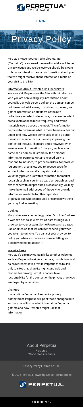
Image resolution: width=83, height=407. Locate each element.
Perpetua (41, 350)
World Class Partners (41, 354)
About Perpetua (41, 345)
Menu (41, 21)
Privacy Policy (32, 366)
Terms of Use (51, 366)
